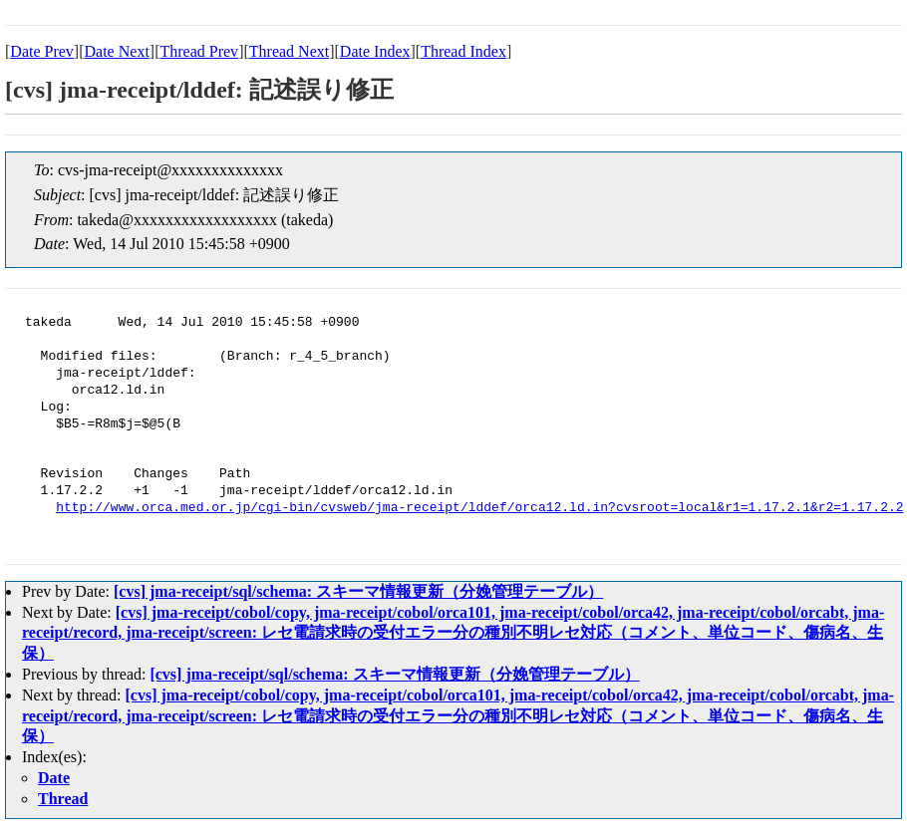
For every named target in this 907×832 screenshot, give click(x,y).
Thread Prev (198, 51)
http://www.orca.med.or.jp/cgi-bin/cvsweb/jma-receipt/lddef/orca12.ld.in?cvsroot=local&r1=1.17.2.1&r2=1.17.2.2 (479, 508)
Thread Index (463, 51)
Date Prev (42, 51)
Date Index (375, 51)
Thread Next (289, 51)
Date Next (117, 51)
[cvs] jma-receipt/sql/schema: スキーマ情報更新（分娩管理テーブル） (358, 591)
